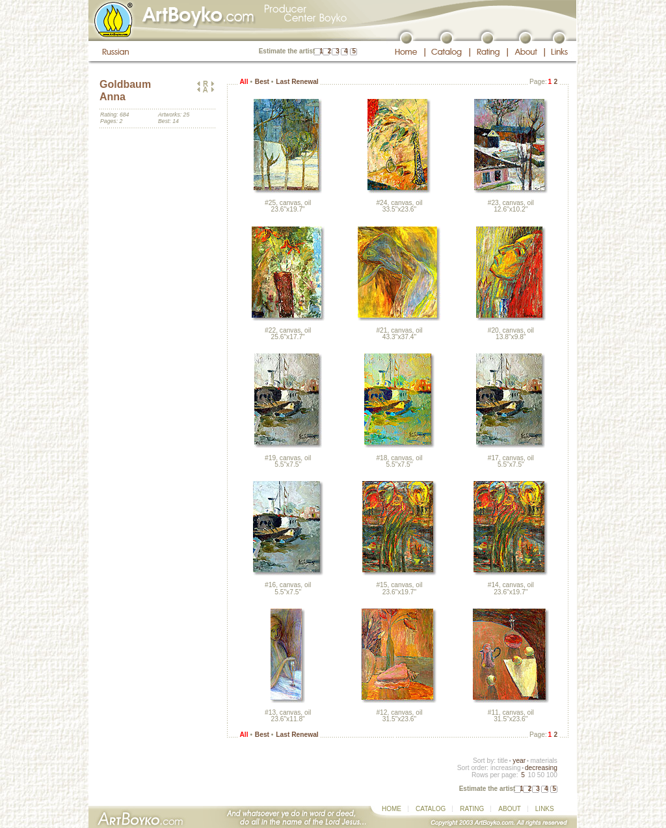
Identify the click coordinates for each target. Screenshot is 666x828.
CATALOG (431, 808)
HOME (391, 808)
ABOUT (509, 808)
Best (262, 81)
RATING (472, 808)
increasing (505, 767)
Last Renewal (297, 81)
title (503, 760)
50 (540, 775)
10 (531, 775)
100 (551, 775)
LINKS (544, 808)
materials (543, 760)
